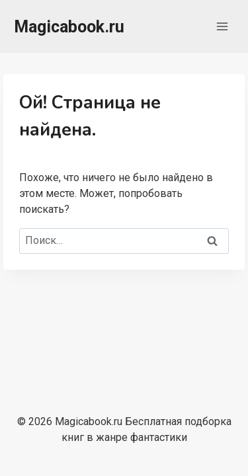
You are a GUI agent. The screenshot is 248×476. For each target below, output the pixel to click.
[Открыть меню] (222, 26)
